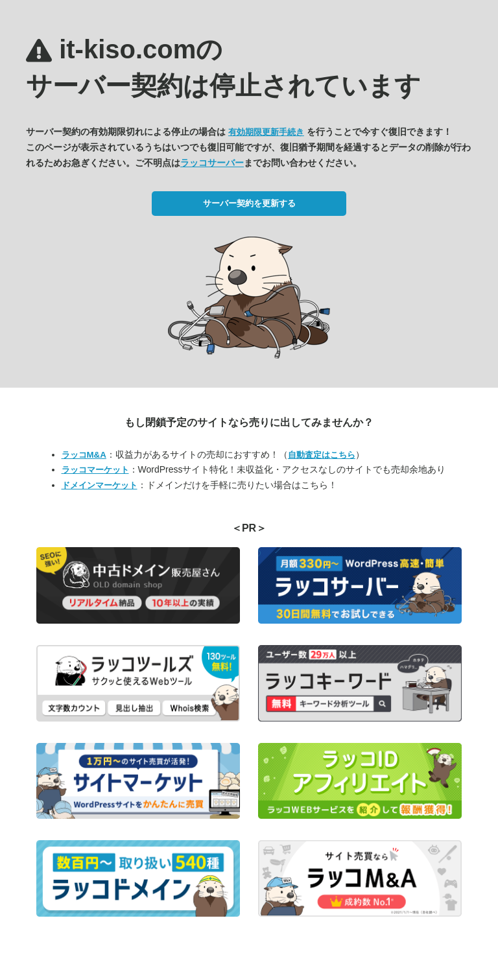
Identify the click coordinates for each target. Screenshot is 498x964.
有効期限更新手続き (266, 132)
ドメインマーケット (99, 485)
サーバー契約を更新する (249, 203)
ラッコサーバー (212, 163)
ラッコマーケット (95, 470)
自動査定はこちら (321, 455)
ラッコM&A (84, 455)
